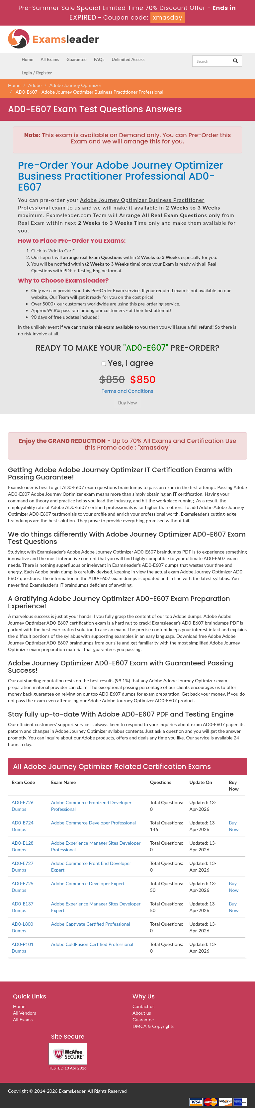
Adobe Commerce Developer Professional (93, 822)
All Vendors (24, 1013)
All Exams (50, 59)
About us (141, 1013)
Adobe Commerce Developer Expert (88, 883)
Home (27, 59)
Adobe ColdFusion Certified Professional (92, 944)
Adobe (35, 85)
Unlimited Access (128, 59)
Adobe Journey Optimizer (75, 85)
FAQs (99, 59)
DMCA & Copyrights (153, 1026)
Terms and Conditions (127, 391)
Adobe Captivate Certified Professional (90, 924)
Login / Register (37, 72)
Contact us (143, 1006)
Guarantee (76, 59)
